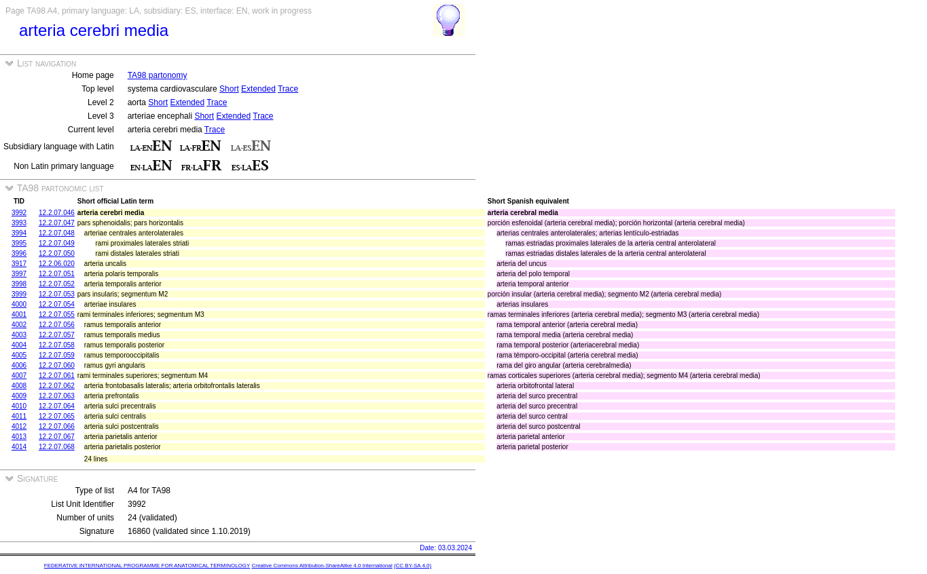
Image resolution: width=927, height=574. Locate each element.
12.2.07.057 (57, 335)
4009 (19, 396)
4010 (19, 406)
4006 (19, 365)
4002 (19, 324)
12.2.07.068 (57, 447)
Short (229, 89)
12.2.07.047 (57, 223)
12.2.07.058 (57, 345)
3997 (19, 274)
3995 (19, 243)
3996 (19, 253)
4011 (19, 416)
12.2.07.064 (57, 406)
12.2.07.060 (57, 365)
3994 (19, 233)
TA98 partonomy (157, 75)
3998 (19, 284)
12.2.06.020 (57, 263)
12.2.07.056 (57, 324)
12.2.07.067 (57, 436)
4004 (19, 345)
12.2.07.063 (57, 396)
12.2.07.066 (57, 426)
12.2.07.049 (57, 243)
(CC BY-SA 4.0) (412, 565)
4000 (19, 304)
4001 (19, 314)
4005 (19, 355)
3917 (19, 263)
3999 (19, 294)
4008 (19, 385)
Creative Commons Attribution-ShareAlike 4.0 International (321, 565)
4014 (19, 447)
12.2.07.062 (57, 385)
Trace (288, 89)
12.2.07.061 (57, 375)
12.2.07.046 (57, 212)
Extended (258, 89)
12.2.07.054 (57, 304)
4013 (19, 436)
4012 (19, 426)
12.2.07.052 (57, 284)
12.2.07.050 (57, 253)
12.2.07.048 (57, 233)
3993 (19, 223)
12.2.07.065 (57, 416)
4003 (19, 335)
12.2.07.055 (57, 314)
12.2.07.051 (57, 274)
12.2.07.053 (57, 294)
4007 (19, 375)
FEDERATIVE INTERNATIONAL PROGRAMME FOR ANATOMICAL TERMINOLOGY (147, 565)
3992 (19, 212)
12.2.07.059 (57, 355)
